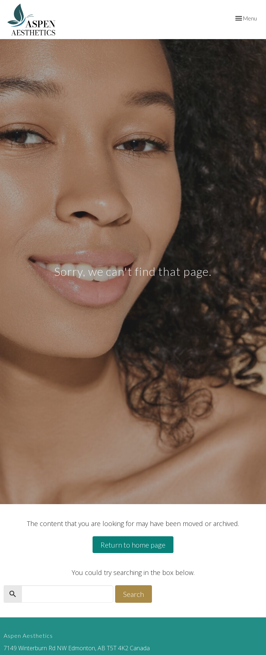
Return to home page (133, 544)
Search (133, 594)
